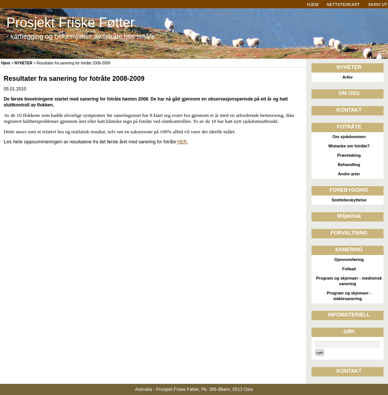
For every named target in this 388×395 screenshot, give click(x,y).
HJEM (313, 4)
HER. (182, 141)
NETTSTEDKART (343, 4)
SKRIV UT (377, 4)
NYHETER (23, 63)
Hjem (5, 63)
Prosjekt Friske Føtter (70, 22)
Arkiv (347, 77)
